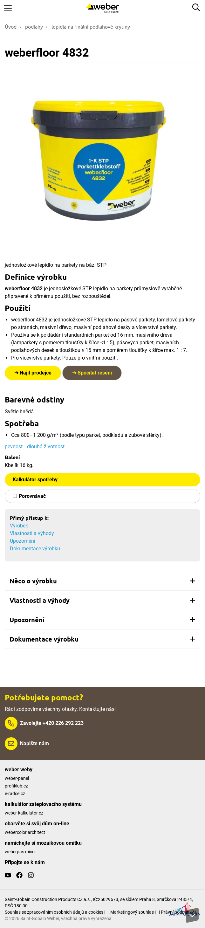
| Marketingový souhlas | (132, 912)
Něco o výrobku (102, 581)
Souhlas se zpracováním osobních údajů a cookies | (55, 912)
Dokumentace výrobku (35, 549)
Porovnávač (32, 496)
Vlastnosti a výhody (32, 533)
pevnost (14, 446)
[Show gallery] (102, 160)
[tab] (102, 580)
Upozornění (22, 541)
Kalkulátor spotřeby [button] (35, 480)
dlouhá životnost (46, 446)
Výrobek (19, 526)
